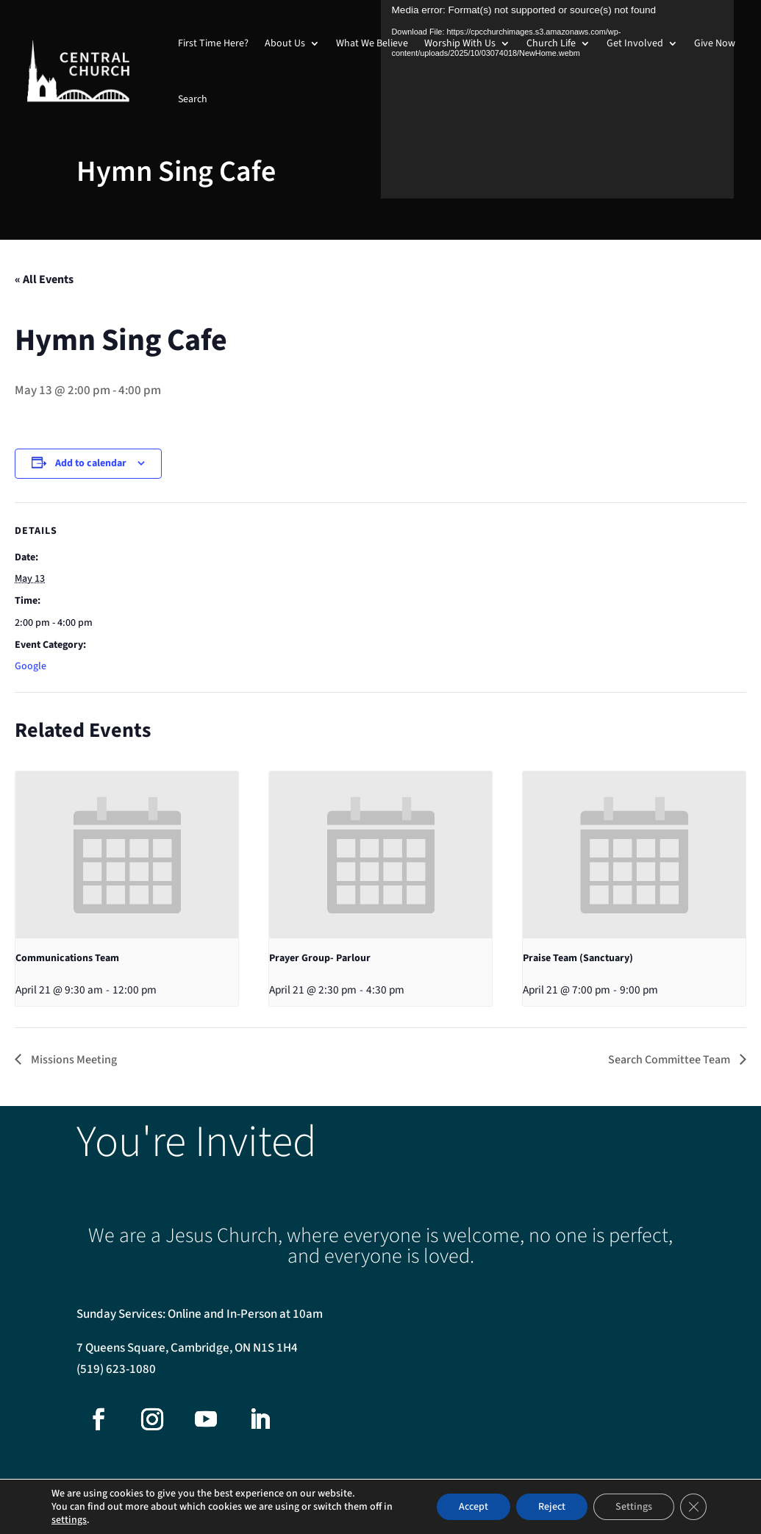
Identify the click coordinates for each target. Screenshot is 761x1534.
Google (30, 666)
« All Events (44, 279)
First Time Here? (213, 43)
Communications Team (67, 958)
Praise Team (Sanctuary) (578, 958)
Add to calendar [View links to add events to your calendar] (90, 463)
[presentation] (126, 854)
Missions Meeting (73, 1060)
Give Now (714, 43)
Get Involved (635, 43)
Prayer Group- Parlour (320, 958)
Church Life (551, 43)
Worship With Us (460, 43)
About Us (285, 43)
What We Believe (372, 43)
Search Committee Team (670, 1060)
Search (192, 99)
